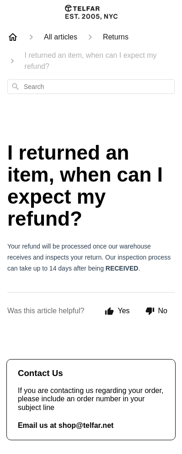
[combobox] (91, 86)
